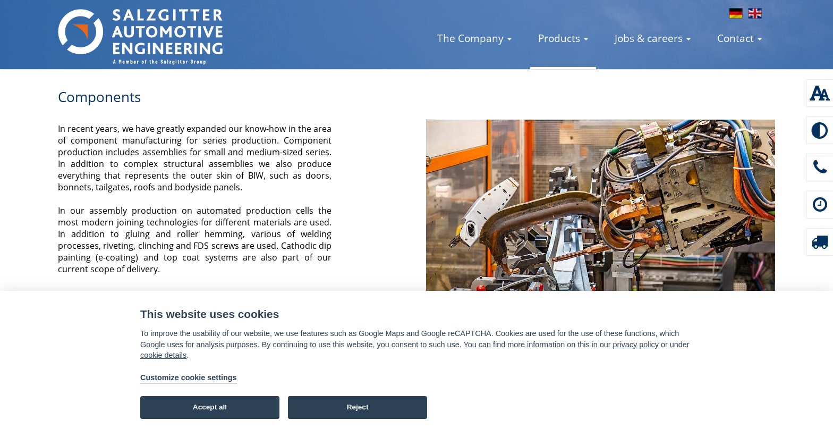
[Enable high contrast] (819, 130)
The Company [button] (474, 38)
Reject (358, 407)
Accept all (210, 407)
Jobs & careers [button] (653, 38)
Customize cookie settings (188, 377)
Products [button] (563, 38)
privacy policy (636, 344)
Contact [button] (739, 38)
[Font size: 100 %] (819, 93)
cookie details (163, 355)
